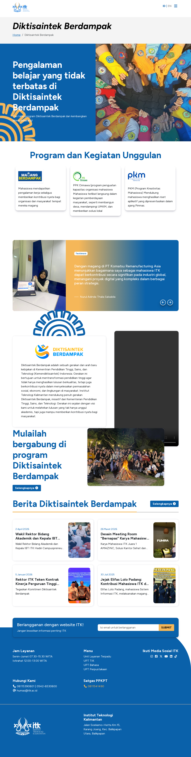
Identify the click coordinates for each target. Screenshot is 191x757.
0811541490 (96, 686)
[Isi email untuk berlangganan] (128, 627)
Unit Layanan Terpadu (97, 656)
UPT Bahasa (91, 665)
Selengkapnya (164, 503)
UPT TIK (89, 660)
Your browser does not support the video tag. (146, 388)
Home (17, 35)
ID (164, 6)
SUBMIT (166, 627)
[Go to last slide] (163, 302)
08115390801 (25, 686)
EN (169, 6)
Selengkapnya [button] (26, 488)
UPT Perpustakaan (95, 669)
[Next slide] (170, 302)
